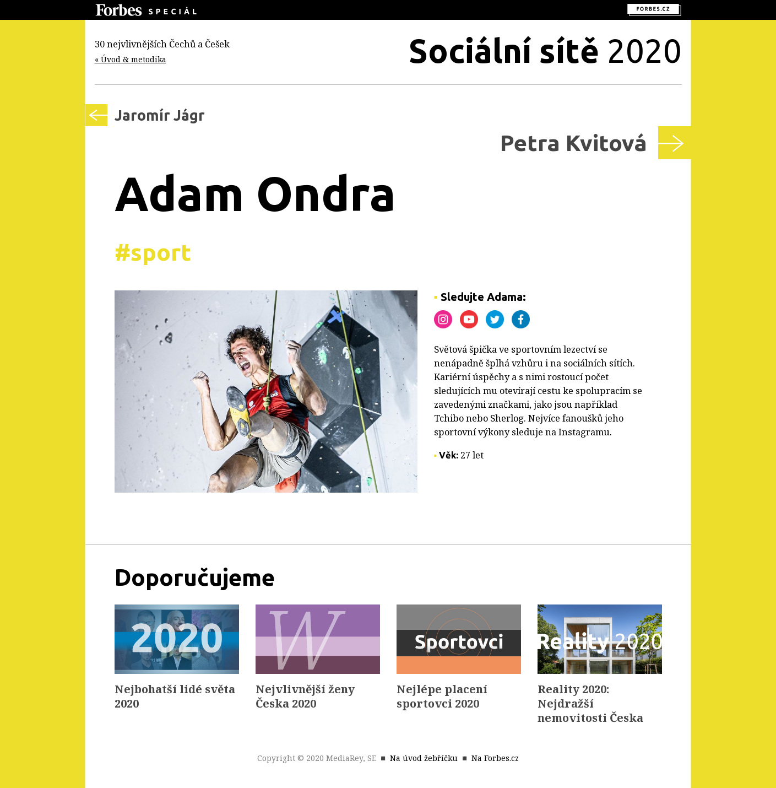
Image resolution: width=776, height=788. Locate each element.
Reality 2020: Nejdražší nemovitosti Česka (590, 703)
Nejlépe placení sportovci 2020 (442, 696)
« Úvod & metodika (130, 59)
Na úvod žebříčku (424, 758)
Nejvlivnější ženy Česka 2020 (305, 696)
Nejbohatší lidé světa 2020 (175, 696)
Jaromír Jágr (160, 115)
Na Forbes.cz (495, 758)
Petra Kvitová (573, 142)
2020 (545, 50)
